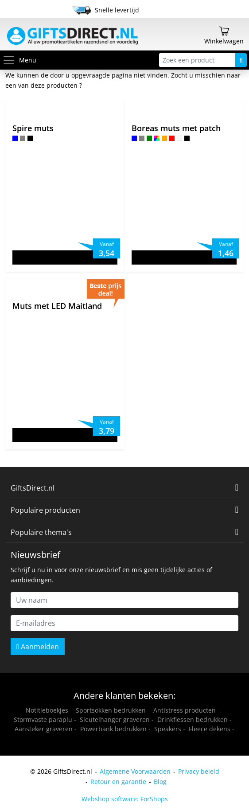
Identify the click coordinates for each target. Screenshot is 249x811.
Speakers (167, 729)
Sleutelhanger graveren (115, 719)
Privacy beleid (198, 771)
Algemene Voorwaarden (135, 771)
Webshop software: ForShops (125, 799)
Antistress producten (184, 710)
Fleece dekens (209, 729)
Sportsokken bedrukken (111, 710)
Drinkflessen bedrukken (192, 719)
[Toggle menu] (10, 60)
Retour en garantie (118, 781)
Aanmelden (37, 646)
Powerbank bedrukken (113, 729)
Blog (160, 781)
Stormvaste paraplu (43, 719)
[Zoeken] (241, 60)
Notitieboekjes (47, 710)
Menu (19, 60)
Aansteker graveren (44, 729)
